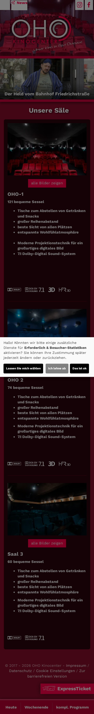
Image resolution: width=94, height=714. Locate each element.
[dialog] (47, 357)
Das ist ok (79, 368)
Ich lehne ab (57, 368)
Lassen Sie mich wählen (23, 368)
